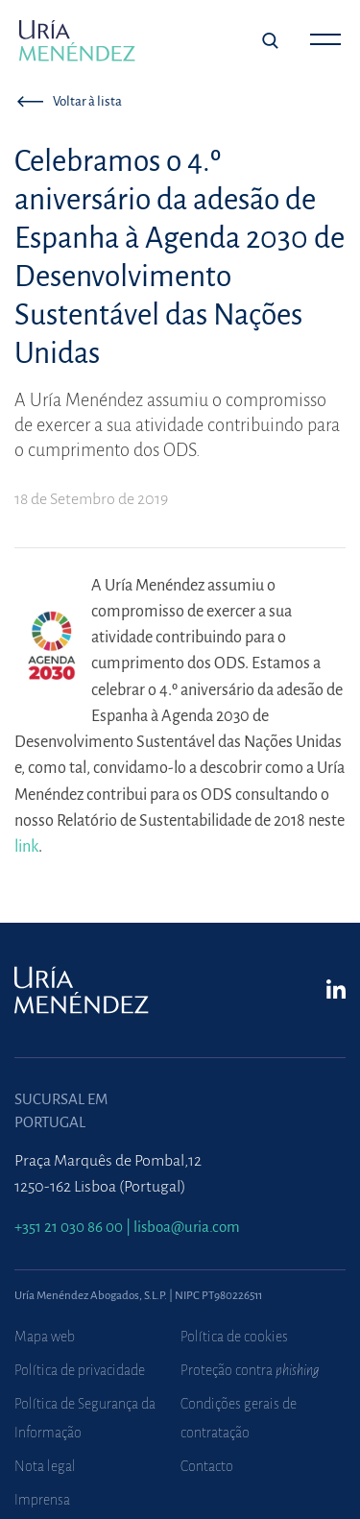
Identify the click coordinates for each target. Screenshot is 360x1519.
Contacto (206, 1466)
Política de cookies (234, 1336)
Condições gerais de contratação (238, 1418)
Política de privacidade (79, 1370)
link (26, 846)
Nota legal (45, 1466)
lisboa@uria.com (186, 1226)
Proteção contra (250, 1370)
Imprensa (42, 1499)
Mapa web (44, 1336)
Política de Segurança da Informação (85, 1418)
